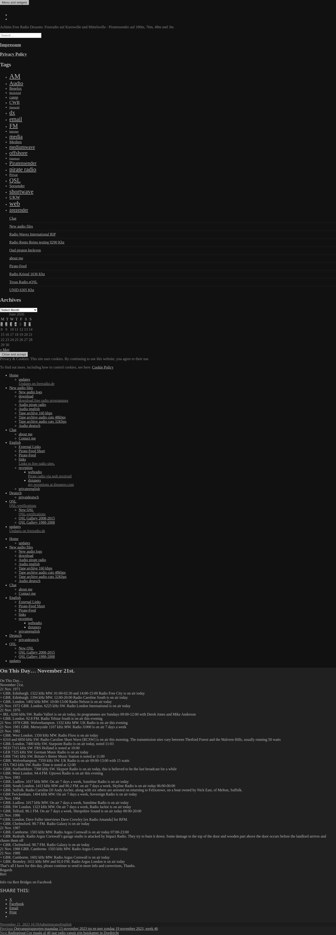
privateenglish (29, 489)
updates (177, 381)
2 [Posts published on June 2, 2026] (6, 324)
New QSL (177, 512)
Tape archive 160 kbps (35, 413)
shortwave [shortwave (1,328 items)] (21, 191)
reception (26, 468)
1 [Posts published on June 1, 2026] (2, 324)
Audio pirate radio (32, 405)
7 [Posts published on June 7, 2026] (30, 324)
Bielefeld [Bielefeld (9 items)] (15, 93)
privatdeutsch (29, 497)
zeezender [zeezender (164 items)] (18, 209)
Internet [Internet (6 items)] (13, 131)
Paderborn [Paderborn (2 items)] (14, 158)
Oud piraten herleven (25, 250)
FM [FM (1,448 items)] (13, 125)
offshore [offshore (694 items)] (18, 153)
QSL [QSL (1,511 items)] (15, 180)
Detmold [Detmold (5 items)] (14, 107)
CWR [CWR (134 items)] (14, 102)
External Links (30, 447)
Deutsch (15, 493)
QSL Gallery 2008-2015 (37, 518)
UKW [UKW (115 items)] (14, 197)
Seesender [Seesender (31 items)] (17, 186)
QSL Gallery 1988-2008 (37, 522)
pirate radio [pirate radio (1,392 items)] (22, 169)
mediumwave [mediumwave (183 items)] (22, 147)
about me (16, 258)
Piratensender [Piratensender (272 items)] (22, 163)
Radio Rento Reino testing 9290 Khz (36, 242)
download (177, 398)
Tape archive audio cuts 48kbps (42, 417)
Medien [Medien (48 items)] (15, 142)
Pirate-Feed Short (32, 451)
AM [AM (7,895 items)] (14, 76)
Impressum (10, 44)
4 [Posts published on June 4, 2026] (16, 324)
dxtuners (182, 482)
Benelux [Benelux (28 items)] (15, 88)
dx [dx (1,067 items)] (12, 112)
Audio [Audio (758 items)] (16, 83)
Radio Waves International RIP (32, 234)
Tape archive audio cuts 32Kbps (42, 421)
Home (13, 375)
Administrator (49, 924)
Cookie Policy (102, 367)
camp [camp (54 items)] (13, 97)
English (15, 442)
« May (5, 350)
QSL (172, 503)
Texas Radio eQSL (23, 282)
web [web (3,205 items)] (14, 203)
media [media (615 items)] (16, 136)
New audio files (21, 226)
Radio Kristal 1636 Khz (27, 274)
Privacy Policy (13, 54)
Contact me (27, 438)
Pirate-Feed (18, 266)
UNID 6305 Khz (21, 290)
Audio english (29, 409)
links (177, 461)
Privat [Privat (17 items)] (13, 175)
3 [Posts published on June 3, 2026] (11, 324)
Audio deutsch (29, 426)
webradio (182, 474)
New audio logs (30, 392)
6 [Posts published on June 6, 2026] (25, 324)
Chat (12, 218)
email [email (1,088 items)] (15, 119)
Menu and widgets (14, 2)
